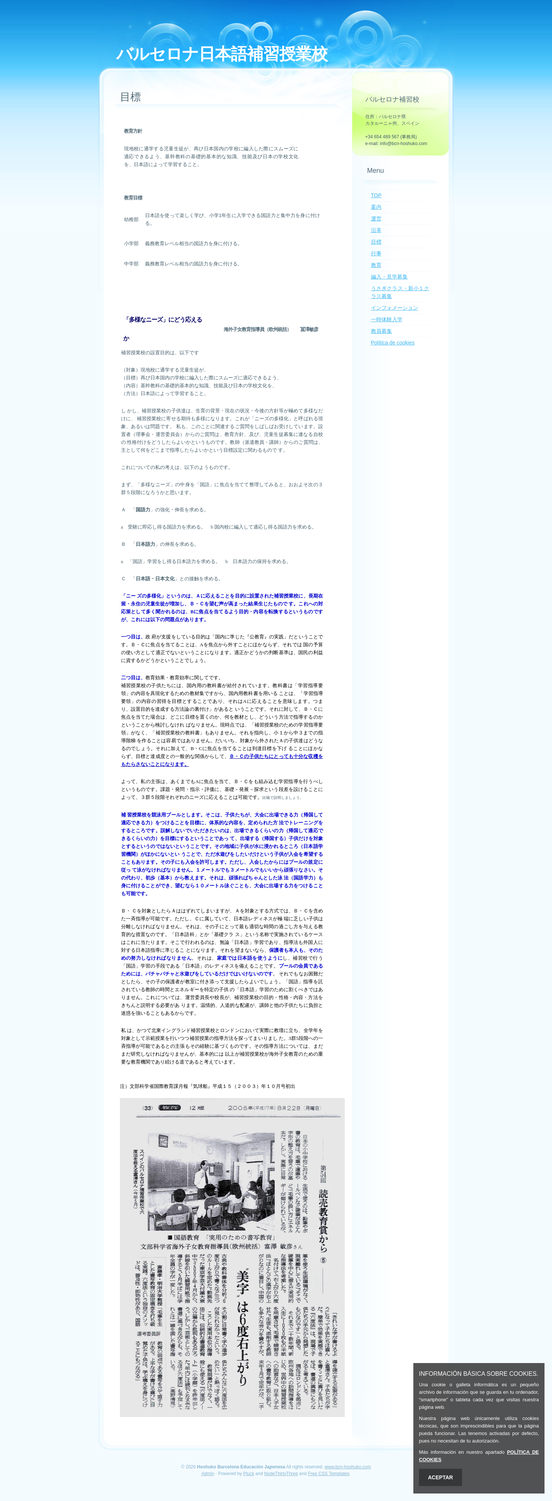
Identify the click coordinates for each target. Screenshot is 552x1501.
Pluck (248, 1473)
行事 (376, 253)
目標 (376, 242)
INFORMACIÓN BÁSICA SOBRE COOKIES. (478, 1374)
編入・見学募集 (389, 277)
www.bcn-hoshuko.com (348, 1467)
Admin (207, 1473)
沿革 (376, 230)
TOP (376, 195)
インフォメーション (394, 308)
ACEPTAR (440, 1477)
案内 (376, 207)
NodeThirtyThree (281, 1473)
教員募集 (381, 331)
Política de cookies (393, 343)
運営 (376, 219)
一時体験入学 (386, 319)
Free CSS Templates (329, 1473)
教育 (376, 265)
